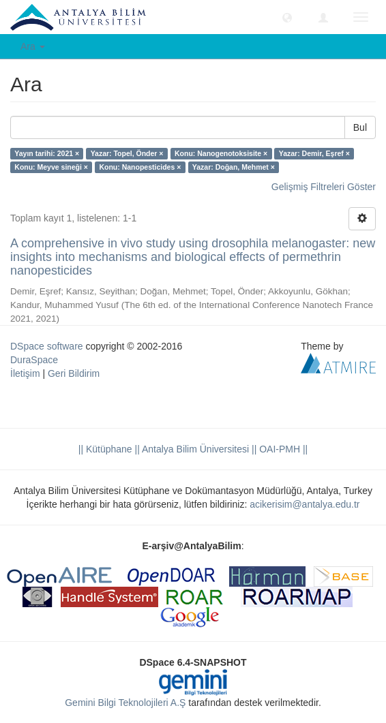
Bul (360, 127)
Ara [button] (32, 46)
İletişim (25, 373)
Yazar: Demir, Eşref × (314, 153)
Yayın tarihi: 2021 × (46, 153)
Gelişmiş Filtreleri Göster (323, 186)
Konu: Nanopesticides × (140, 167)
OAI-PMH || (282, 449)
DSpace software (46, 346)
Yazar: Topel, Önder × (127, 153)
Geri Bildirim (74, 373)
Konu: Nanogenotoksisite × (221, 153)
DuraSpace (34, 359)
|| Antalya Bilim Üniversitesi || (194, 449)
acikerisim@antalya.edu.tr (304, 504)
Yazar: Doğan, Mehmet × (233, 167)
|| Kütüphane (105, 449)
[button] (287, 17)
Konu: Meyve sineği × (51, 167)
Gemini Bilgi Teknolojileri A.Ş (125, 702)
